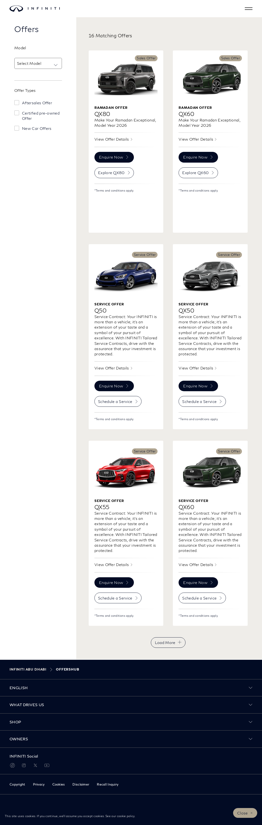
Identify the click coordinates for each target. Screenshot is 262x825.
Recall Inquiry (107, 784)
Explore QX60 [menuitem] (195, 172)
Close (242, 813)
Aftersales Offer (37, 102)
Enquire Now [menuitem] (111, 157)
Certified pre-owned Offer (41, 116)
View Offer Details (111, 139)
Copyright (17, 784)
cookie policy (126, 816)
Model (20, 47)
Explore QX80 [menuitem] (111, 172)
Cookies (58, 784)
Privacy (39, 784)
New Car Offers (36, 128)
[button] (248, 8)
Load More (165, 642)
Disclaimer (80, 784)
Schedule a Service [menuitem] (115, 401)
